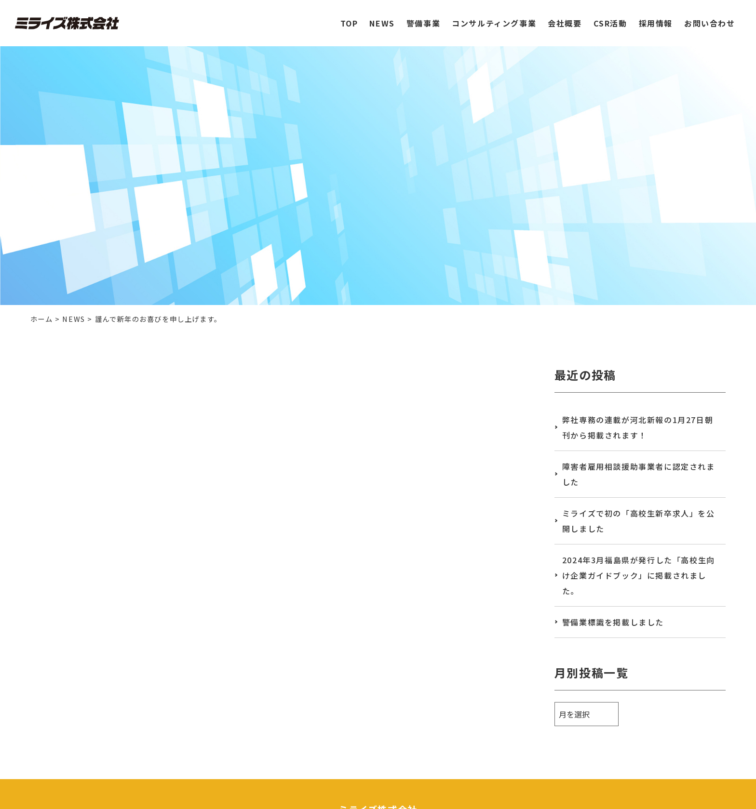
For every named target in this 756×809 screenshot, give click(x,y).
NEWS (381, 18)
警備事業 (423, 18)
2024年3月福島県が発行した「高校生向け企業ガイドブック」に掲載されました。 (638, 575)
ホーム (41, 319)
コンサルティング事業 (494, 18)
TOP (349, 18)
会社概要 (564, 18)
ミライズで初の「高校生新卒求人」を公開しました (638, 520)
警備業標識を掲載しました (613, 622)
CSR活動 (610, 18)
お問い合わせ (709, 18)
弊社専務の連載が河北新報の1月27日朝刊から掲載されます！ (637, 427)
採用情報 (656, 18)
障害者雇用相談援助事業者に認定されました (638, 474)
